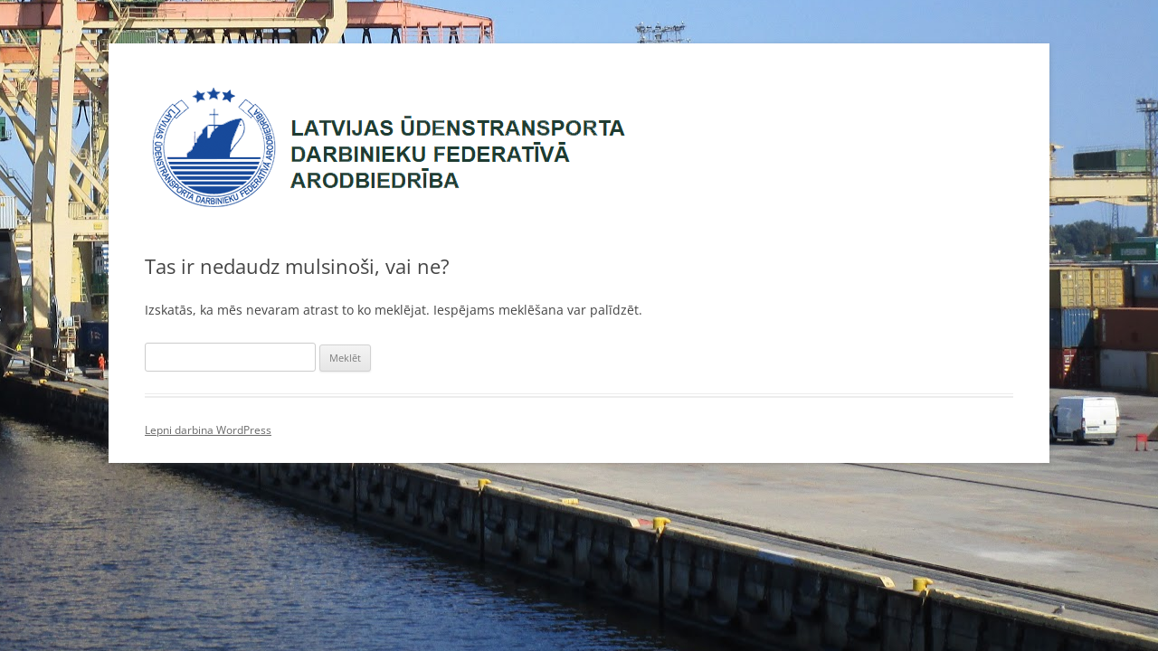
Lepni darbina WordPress (208, 430)
